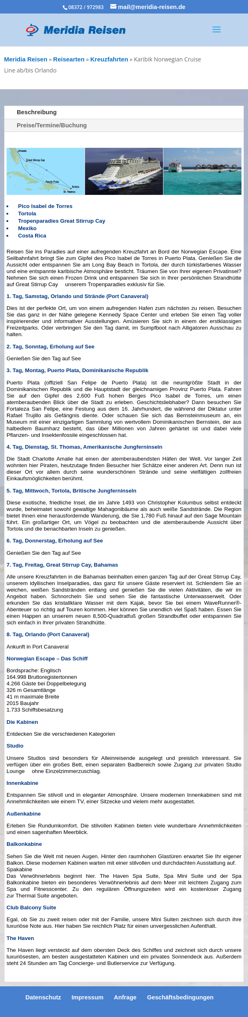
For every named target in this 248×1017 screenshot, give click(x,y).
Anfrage (125, 997)
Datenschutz (43, 997)
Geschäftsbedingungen (180, 997)
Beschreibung (37, 112)
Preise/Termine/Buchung (52, 125)
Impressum (87, 997)
